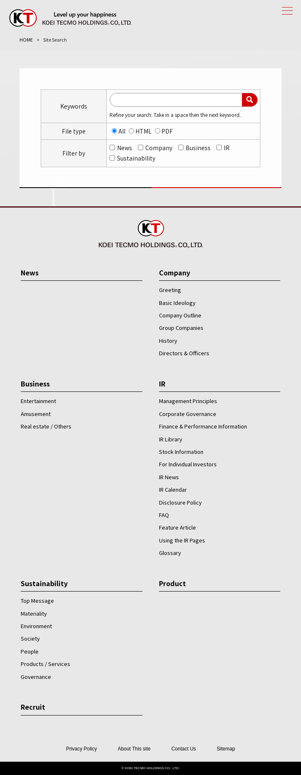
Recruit (33, 707)
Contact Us (183, 749)
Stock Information (181, 452)
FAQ (164, 515)
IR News (169, 477)
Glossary (170, 553)
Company (158, 148)
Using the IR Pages (182, 540)
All (121, 131)
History (168, 340)
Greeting (170, 290)
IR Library (170, 439)
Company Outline (180, 315)
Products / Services (45, 664)
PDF (167, 131)
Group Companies (181, 328)
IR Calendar (173, 489)
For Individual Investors (188, 464)
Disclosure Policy (180, 502)
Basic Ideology (177, 303)
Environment (36, 626)
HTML (143, 131)
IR (227, 148)
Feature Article (177, 527)
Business (198, 148)
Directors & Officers (184, 353)
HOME (26, 39)
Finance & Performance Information (203, 426)
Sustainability (136, 158)
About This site (134, 749)
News (124, 148)
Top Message (37, 600)
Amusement (36, 414)
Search (249, 99)
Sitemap (226, 749)
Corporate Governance (187, 414)
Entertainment (38, 401)
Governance (36, 677)
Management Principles (188, 401)
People (30, 651)
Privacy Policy (81, 749)
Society (30, 638)
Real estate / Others (46, 426)
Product (172, 583)
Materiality (34, 613)
